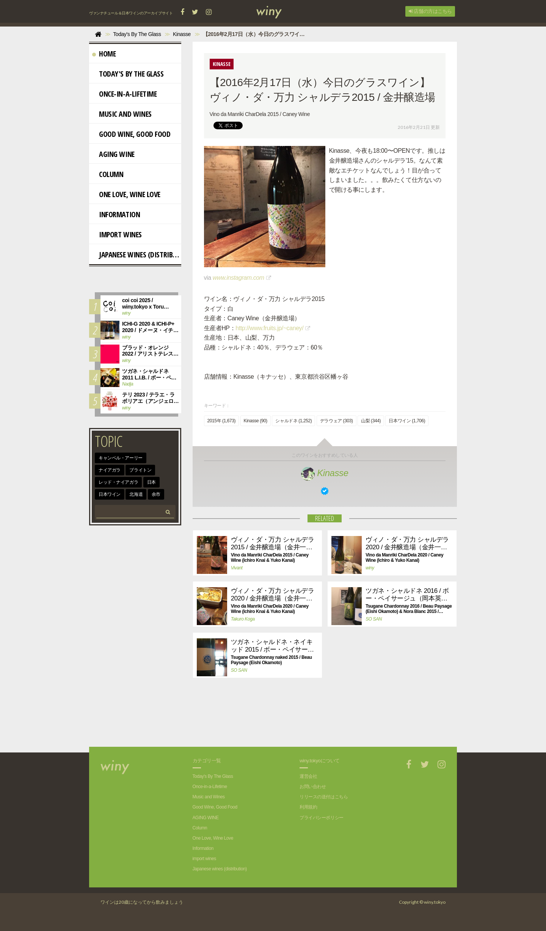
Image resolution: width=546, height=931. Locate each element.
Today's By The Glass (128, 74)
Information (116, 214)
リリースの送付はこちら (324, 796)
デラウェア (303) (336, 420)
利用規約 (308, 807)
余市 (156, 494)
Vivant (237, 568)
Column (107, 174)
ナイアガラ (110, 470)
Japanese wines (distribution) (136, 254)
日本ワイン (110, 494)
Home (104, 54)
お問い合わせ (313, 786)
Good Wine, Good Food (131, 134)
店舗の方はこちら (430, 11)
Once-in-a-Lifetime (124, 94)
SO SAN (374, 619)
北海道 (136, 494)
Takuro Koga (243, 619)
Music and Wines (122, 114)
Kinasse (324, 473)
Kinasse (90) (255, 420)
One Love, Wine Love (126, 194)
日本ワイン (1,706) (407, 420)
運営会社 (308, 776)
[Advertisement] (319, 720)
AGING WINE (113, 154)
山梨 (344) (371, 420)
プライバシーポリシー (322, 817)
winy (370, 568)
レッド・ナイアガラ (118, 482)
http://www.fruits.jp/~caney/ (269, 328)
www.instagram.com (238, 277)
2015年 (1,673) (221, 420)
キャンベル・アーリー (121, 458)
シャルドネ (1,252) (293, 420)
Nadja (127, 384)
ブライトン (140, 470)
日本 (151, 482)
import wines (117, 234)
